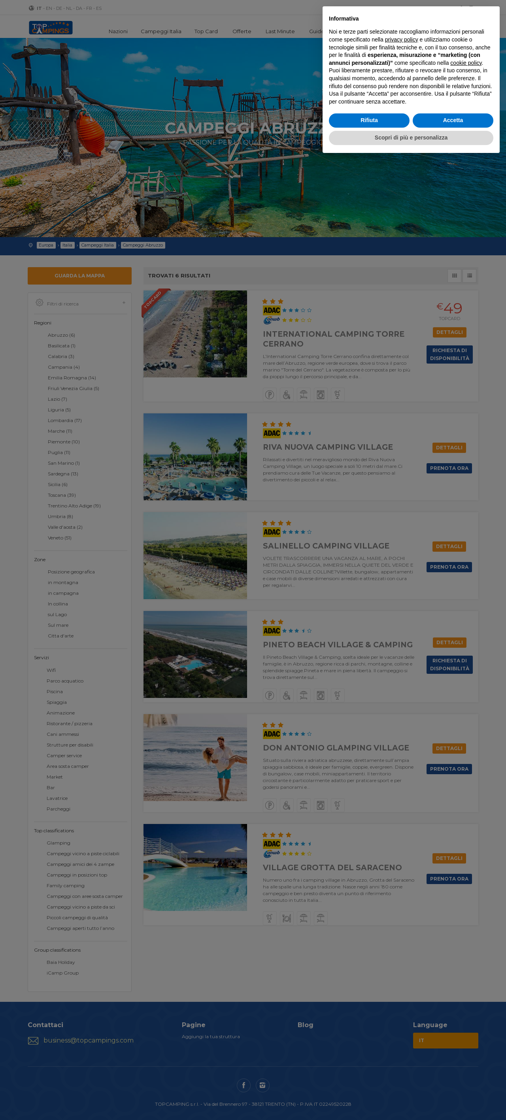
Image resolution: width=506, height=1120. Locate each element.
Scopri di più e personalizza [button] (411, 137)
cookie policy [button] (465, 63)
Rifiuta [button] (369, 120)
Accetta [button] (453, 120)
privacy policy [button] (401, 39)
